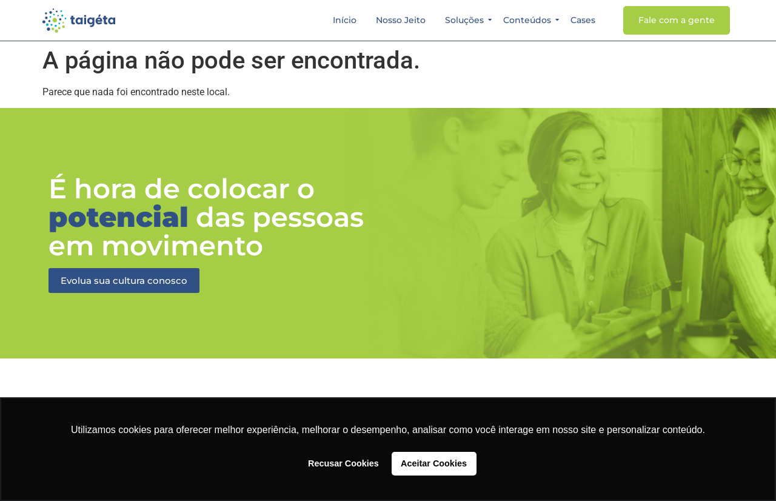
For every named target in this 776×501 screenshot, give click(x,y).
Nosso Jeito (401, 20)
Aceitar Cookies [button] (434, 463)
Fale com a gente (676, 20)
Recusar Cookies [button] (343, 463)
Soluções (466, 20)
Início (344, 20)
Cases (582, 20)
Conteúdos (529, 20)
